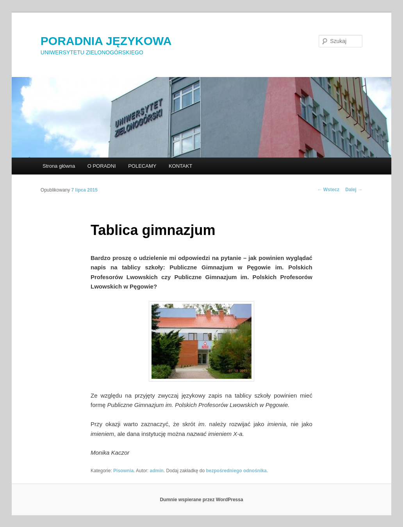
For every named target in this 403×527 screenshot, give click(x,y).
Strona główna (59, 166)
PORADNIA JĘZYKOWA (106, 40)
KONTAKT (180, 166)
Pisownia (123, 470)
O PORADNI (101, 166)
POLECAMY (142, 166)
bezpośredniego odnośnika (236, 470)
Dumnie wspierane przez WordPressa (201, 499)
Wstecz (328, 189)
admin (156, 470)
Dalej (353, 189)
